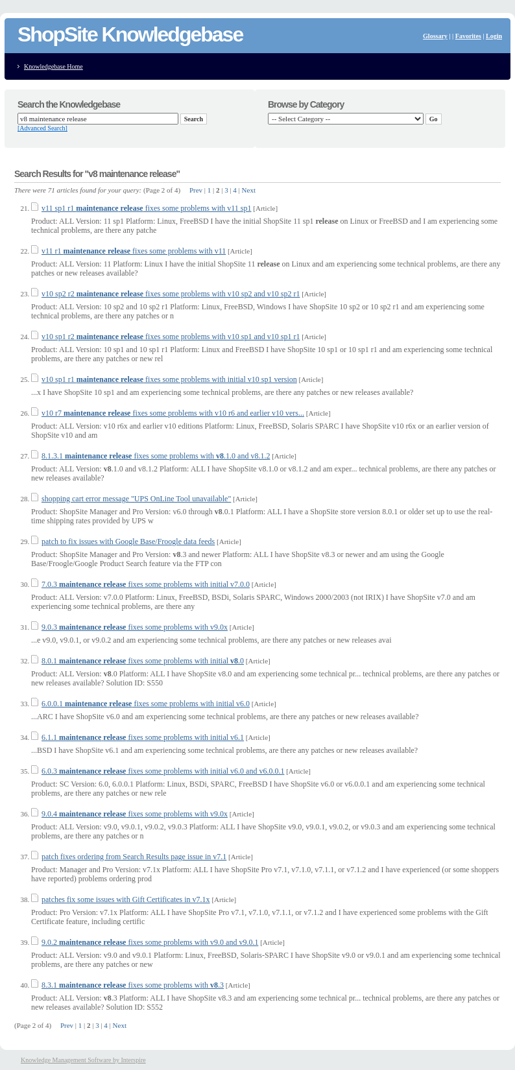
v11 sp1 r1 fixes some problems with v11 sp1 (147, 208)
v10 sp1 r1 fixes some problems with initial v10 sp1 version (169, 379)
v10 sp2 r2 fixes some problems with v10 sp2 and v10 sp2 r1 (171, 293)
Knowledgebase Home (53, 66)
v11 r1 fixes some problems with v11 (134, 251)
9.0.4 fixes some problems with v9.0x (135, 813)
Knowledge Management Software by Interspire (83, 1060)
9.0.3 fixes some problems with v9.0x (135, 627)
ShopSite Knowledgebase (130, 34)
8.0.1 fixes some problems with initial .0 (143, 660)
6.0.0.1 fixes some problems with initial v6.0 (146, 703)
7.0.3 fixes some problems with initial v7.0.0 (146, 584)
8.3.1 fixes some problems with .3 (133, 985)
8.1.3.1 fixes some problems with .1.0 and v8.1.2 (156, 455)
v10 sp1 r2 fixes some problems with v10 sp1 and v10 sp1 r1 (171, 336)
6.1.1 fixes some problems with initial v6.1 (143, 737)
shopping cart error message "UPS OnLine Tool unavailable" (136, 498)
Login (494, 36)
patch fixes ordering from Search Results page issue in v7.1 (134, 856)
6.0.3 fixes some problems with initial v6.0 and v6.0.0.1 (163, 771)
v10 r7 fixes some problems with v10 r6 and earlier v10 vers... (173, 413)
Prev (195, 190)
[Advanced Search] (42, 128)
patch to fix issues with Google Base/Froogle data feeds (128, 541)
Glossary (435, 36)
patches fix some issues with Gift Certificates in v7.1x (126, 899)
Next (249, 190)
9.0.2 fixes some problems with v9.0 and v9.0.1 (150, 942)
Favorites (468, 36)
